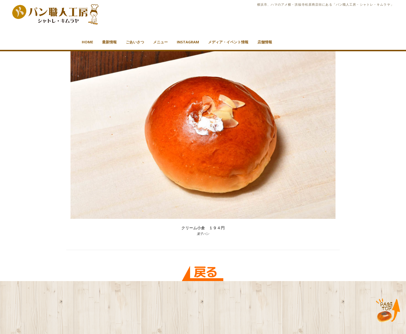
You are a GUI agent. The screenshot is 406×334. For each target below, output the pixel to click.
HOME (87, 41)
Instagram (188, 41)
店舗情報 (264, 41)
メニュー (160, 41)
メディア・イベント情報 (228, 41)
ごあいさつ (135, 41)
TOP (388, 310)
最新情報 (109, 41)
